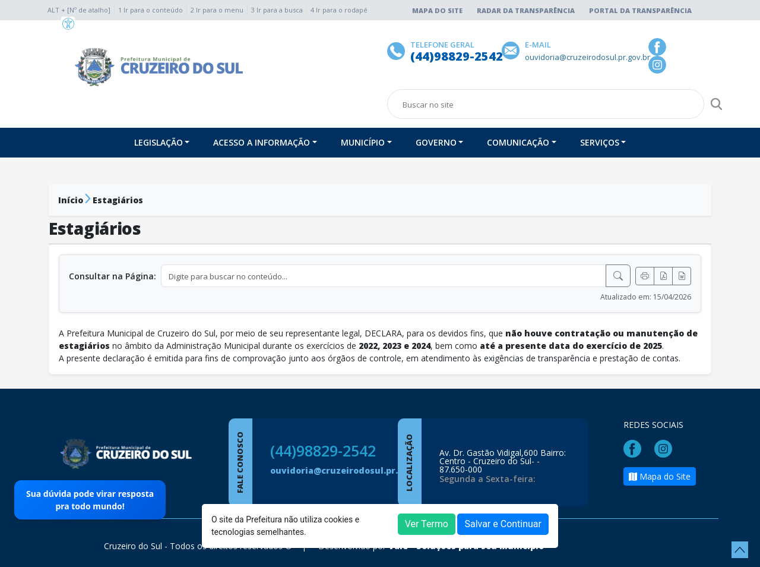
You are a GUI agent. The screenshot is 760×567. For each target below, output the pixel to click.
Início (70, 200)
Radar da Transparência (526, 10)
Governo (436, 142)
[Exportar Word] (681, 276)
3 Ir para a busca (277, 9)
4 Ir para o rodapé (339, 9)
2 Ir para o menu (217, 9)
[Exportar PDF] (663, 276)
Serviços (599, 142)
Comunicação (518, 142)
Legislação (158, 142)
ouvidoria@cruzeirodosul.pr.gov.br (348, 470)
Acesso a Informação (261, 142)
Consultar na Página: (112, 276)
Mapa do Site (437, 10)
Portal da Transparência (640, 10)
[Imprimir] (644, 276)
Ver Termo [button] (426, 524)
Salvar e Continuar (503, 524)
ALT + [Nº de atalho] (79, 9)
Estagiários (118, 200)
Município (363, 142)
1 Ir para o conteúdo (150, 9)
